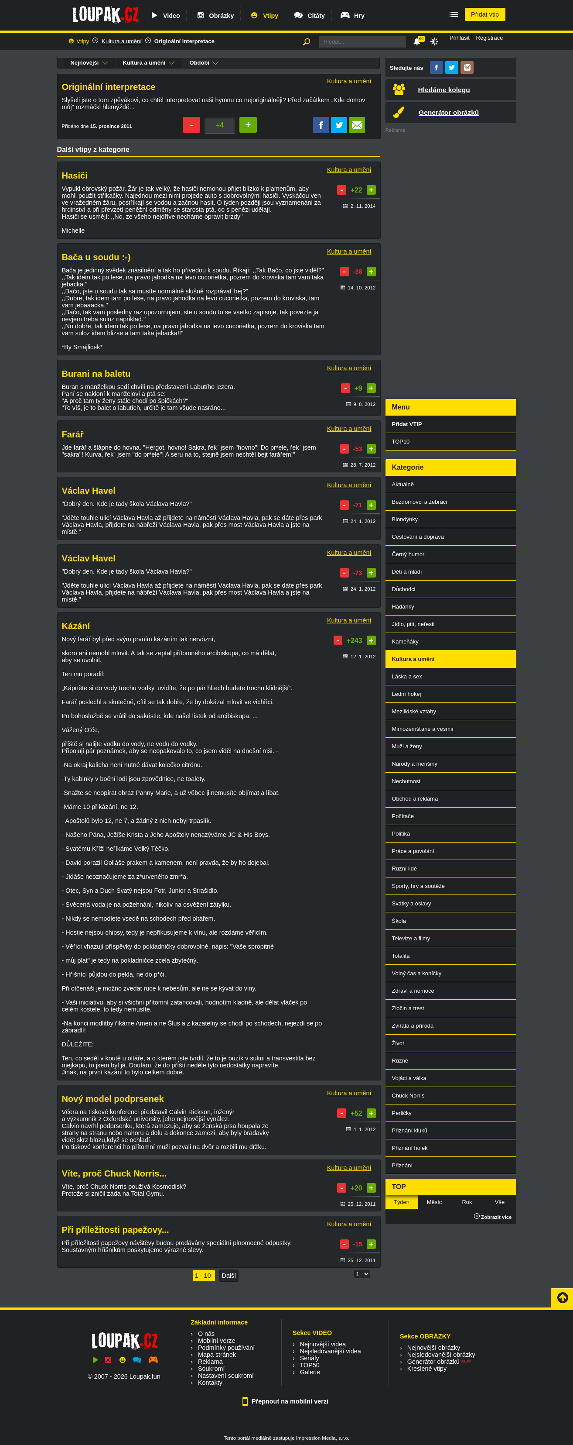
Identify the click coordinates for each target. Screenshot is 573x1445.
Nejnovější (89, 62)
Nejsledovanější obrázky (441, 1354)
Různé (400, 1060)
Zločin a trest (408, 1008)
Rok (467, 1202)
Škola (399, 921)
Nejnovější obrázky (433, 1347)
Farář (73, 434)
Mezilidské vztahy (414, 711)
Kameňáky (405, 641)
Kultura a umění (121, 41)
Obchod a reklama (415, 798)
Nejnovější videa (323, 1344)
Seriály (309, 1358)
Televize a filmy (411, 938)
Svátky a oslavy (411, 903)
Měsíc (434, 1202)
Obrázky (214, 15)
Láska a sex (407, 676)
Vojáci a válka (409, 1078)
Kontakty (210, 1382)
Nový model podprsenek (113, 1099)
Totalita (401, 956)
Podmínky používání (226, 1347)
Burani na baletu (96, 373)
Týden (401, 1202)
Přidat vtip (485, 14)
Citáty (309, 15)
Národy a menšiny (414, 763)
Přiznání (402, 1165)
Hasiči (75, 175)
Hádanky (403, 606)
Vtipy (263, 15)
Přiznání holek (410, 1148)
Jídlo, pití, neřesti (413, 624)
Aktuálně (403, 484)
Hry (352, 15)
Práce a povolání (413, 851)
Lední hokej (406, 694)
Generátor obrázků (433, 1361)
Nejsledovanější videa (330, 1351)
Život (398, 1043)
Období (204, 62)
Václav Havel (89, 490)
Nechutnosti (407, 781)
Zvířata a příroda (413, 1025)
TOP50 (309, 1365)
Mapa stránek (217, 1354)
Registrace (489, 37)
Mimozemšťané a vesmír (423, 729)
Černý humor (408, 554)
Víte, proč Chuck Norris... (114, 1173)
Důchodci (404, 589)
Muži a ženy (407, 746)
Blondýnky (405, 519)
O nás (206, 1333)
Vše (500, 1202)
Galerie (310, 1372)
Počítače (403, 816)
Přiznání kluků (409, 1130)
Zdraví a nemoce (413, 990)
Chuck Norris (408, 1095)
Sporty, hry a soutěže (418, 886)
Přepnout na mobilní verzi (286, 1401)
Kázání (76, 626)
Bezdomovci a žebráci (419, 502)
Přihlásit (460, 37)
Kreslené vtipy (427, 1368)
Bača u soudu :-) (96, 257)
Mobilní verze (216, 1340)
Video (164, 15)
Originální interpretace (184, 41)
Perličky (402, 1113)
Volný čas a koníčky (417, 973)
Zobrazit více (493, 1217)
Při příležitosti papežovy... (115, 1230)
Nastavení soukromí (226, 1375)
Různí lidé (404, 868)
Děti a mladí (407, 571)
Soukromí (211, 1368)
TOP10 (401, 441)
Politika (401, 833)
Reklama (210, 1361)
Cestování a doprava (418, 536)
